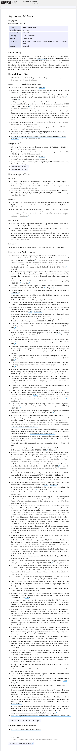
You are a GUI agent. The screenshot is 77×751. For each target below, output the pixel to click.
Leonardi (65, 645)
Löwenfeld (15, 256)
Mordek (49, 117)
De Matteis (19, 464)
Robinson (17, 95)
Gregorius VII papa (29, 27)
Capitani (65, 397)
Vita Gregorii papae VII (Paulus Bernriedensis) (26, 729)
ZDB (47, 92)
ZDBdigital (14, 99)
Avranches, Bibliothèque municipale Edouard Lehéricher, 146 (44, 262)
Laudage (14, 191)
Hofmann (15, 300)
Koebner (15, 302)
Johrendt (15, 618)
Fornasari (14, 212)
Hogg (51, 542)
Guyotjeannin (17, 228)
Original (13, 80)
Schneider (17, 429)
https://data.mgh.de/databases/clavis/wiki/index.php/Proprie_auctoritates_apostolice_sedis (40, 715)
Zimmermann (48, 584)
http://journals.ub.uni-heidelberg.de (23, 586)
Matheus (52, 622)
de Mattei (16, 641)
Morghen (16, 411)
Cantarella (18, 674)
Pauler (59, 530)
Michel (35, 237)
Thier (14, 664)
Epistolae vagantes (22, 69)
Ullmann (16, 390)
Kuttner (15, 330)
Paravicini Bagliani (19, 669)
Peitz (16, 272)
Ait (13, 561)
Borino (17, 314)
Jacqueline (16, 369)
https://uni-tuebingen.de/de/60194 (22, 122)
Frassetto (14, 570)
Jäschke (31, 457)
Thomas (15, 526)
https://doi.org (16, 703)
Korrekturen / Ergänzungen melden (20, 743)
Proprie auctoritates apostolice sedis (56, 63)
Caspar (14, 87)
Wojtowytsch (17, 102)
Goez (15, 473)
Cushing (17, 577)
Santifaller (15, 346)
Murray (15, 415)
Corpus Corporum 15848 (19, 167)
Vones (14, 697)
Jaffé (14, 152)
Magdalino (16, 600)
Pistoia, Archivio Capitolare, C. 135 (40, 424)
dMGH (41, 87)
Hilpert (17, 482)
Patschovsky (37, 584)
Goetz (17, 497)
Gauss (14, 307)
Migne (16, 147)
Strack (15, 657)
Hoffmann (16, 448)
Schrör (24, 191)
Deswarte (28, 701)
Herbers (13, 634)
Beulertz (15, 535)
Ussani (15, 339)
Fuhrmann (16, 452)
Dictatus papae (42, 58)
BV (12, 149)
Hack (17, 593)
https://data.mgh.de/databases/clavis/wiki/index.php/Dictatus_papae (33, 713)
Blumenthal (18, 609)
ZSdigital (26, 106)
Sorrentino (16, 247)
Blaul (15, 281)
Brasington (27, 613)
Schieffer (16, 90)
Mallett (15, 655)
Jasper (28, 609)
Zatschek (16, 295)
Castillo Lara (32, 523)
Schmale (16, 181)
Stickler (48, 510)
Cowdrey (19, 162)
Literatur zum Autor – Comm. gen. (25, 720)
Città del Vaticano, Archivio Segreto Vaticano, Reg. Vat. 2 (31, 78)
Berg (57, 501)
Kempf (14, 443)
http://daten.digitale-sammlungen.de (42, 433)
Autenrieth (15, 376)
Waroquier (45, 237)
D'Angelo (56, 645)
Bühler (15, 685)
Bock (14, 319)
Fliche (14, 224)
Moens (15, 233)
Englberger (16, 549)
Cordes (66, 664)
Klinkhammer (64, 622)
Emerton (15, 203)
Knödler (22, 661)
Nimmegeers (50, 701)
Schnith (51, 530)
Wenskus (40, 457)
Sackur (15, 265)
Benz (17, 487)
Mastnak (15, 650)
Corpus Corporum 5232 (18, 169)
